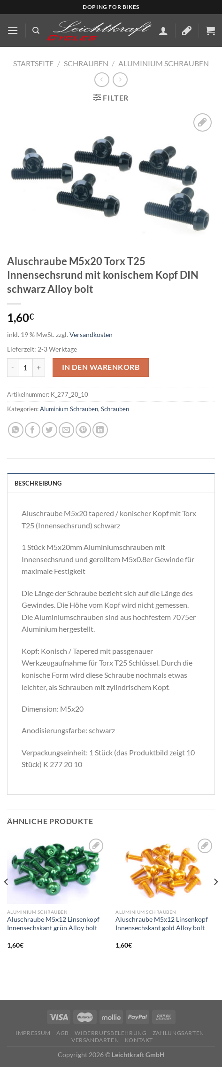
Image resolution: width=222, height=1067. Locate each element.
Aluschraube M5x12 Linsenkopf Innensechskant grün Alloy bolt (53, 924)
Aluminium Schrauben (163, 63)
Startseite (33, 63)
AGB (62, 1032)
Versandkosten (91, 334)
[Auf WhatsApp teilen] (15, 430)
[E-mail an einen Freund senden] (66, 430)
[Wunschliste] (186, 30)
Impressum (33, 1032)
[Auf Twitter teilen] (49, 430)
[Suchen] (35, 30)
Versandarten (95, 1039)
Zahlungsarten (178, 1032)
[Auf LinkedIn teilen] (100, 430)
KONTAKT (139, 1039)
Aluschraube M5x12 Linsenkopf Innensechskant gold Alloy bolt (161, 924)
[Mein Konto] (163, 30)
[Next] (215, 900)
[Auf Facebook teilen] (32, 430)
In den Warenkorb (100, 367)
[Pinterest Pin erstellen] (83, 430)
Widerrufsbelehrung (110, 1032)
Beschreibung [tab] (38, 483)
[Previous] (6, 900)
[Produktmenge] (25, 367)
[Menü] (12, 30)
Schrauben (86, 63)
